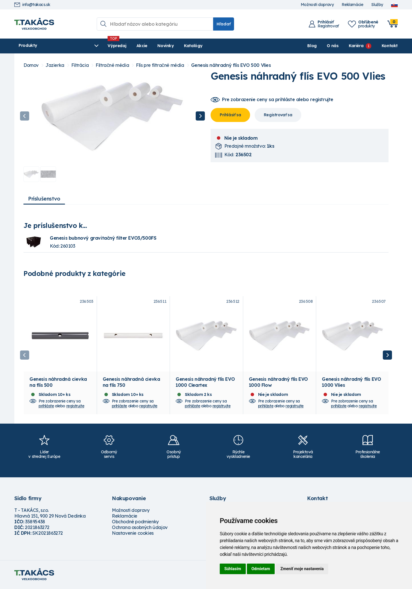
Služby (377, 4)
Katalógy (178, 45)
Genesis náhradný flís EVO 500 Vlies (231, 65)
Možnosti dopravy (317, 4)
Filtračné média (112, 65)
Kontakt (390, 45)
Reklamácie (352, 4)
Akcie (126, 45)
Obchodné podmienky (135, 522)
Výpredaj (101, 45)
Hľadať (224, 24)
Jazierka (54, 65)
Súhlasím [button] (232, 568)
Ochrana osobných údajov (140, 528)
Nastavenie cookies (133, 534)
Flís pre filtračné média (160, 65)
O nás (332, 45)
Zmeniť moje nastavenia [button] (302, 568)
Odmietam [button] (260, 568)
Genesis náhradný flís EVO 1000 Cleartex (205, 383)
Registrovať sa (278, 114)
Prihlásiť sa (230, 114)
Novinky (150, 45)
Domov (31, 65)
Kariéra (356, 45)
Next (200, 116)
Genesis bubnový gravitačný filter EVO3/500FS (103, 238)
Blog (311, 45)
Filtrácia (80, 65)
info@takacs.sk (32, 4)
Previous (24, 116)
